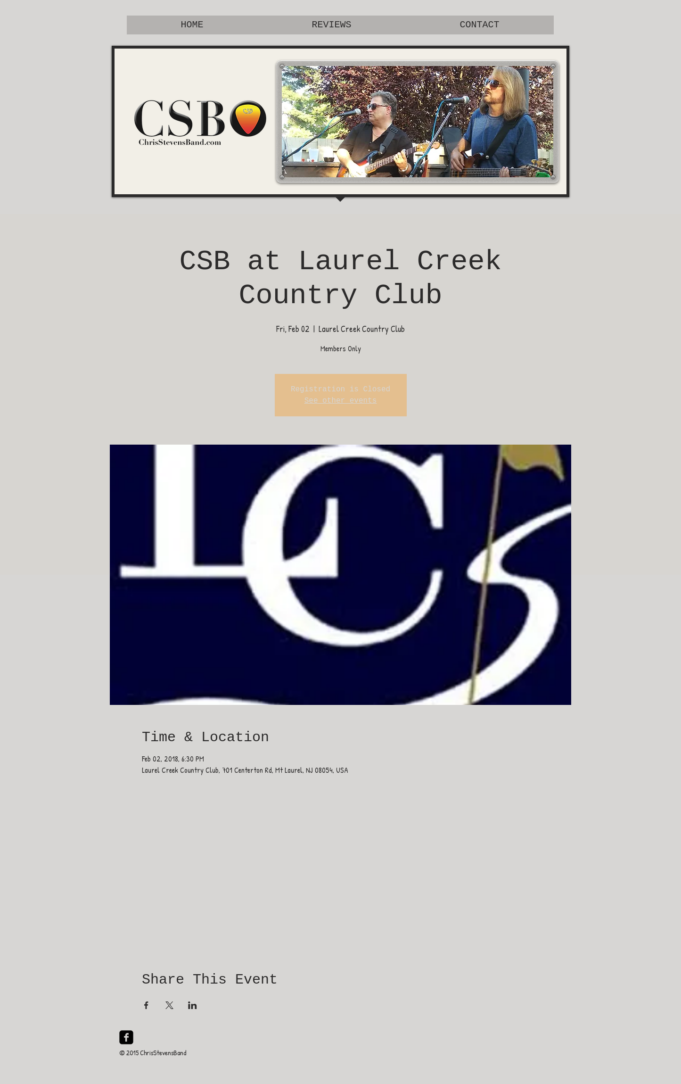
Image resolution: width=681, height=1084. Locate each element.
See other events (340, 401)
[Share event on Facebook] (146, 1005)
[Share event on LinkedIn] (192, 1005)
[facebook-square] (126, 1037)
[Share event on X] (169, 1005)
